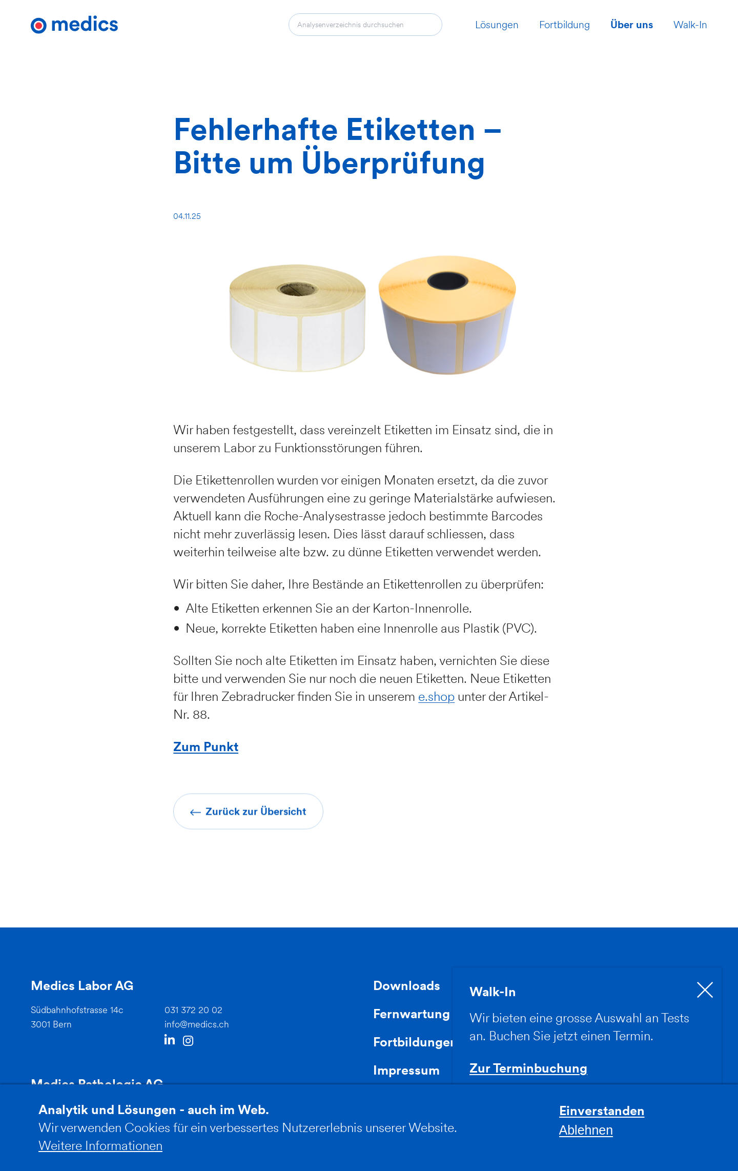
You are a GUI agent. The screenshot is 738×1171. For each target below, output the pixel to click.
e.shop (436, 696)
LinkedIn (170, 1040)
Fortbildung (564, 24)
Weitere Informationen (100, 1151)
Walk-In (690, 24)
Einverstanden (602, 1117)
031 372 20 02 (193, 1009)
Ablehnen (586, 1136)
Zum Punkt (205, 746)
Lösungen (497, 24)
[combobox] (365, 24)
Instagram (188, 1041)
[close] (705, 990)
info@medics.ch (197, 1024)
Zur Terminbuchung (528, 1068)
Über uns (631, 24)
